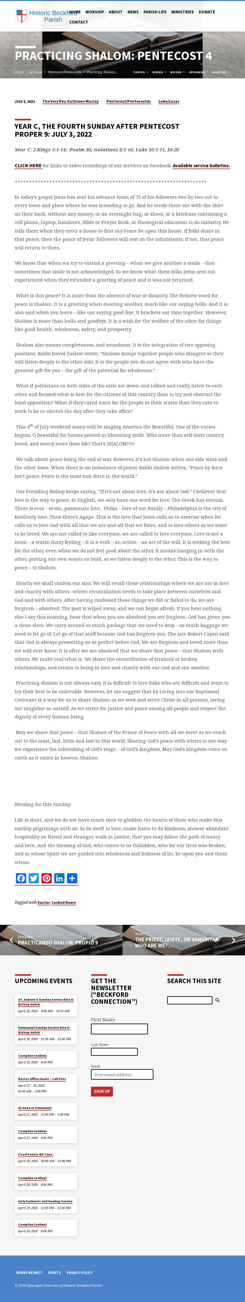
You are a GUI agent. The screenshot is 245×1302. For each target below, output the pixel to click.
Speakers (199, 72)
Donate (207, 12)
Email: (96, 1066)
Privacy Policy (80, 1272)
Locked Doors (64, 902)
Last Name (99, 1044)
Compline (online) (32, 1056)
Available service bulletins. (201, 166)
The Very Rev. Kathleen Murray (70, 101)
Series (159, 72)
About (116, 12)
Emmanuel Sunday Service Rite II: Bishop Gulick (44, 1029)
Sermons (35, 72)
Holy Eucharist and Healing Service (45, 1201)
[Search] (189, 1000)
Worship (94, 12)
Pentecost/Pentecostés (64, 72)
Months (221, 72)
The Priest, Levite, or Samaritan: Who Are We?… (177, 942)
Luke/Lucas (169, 101)
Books (178, 72)
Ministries (182, 12)
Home (75, 12)
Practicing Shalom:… (102, 72)
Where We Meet (29, 1272)
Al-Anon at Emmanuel (34, 1108)
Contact (78, 22)
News (133, 12)
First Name (103, 1020)
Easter (44, 902)
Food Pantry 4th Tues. (35, 1154)
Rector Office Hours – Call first (42, 1079)
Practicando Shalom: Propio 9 (58, 942)
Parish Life (155, 12)
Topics (141, 72)
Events (54, 1272)
